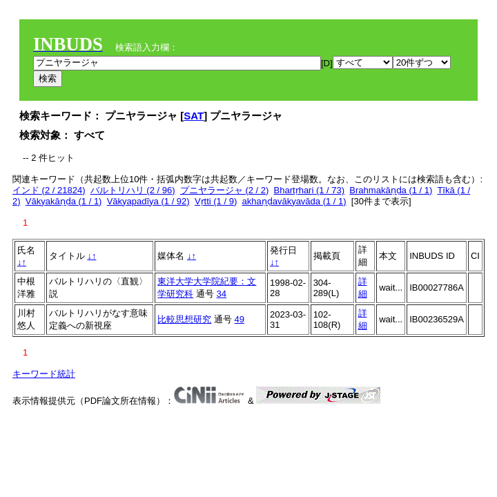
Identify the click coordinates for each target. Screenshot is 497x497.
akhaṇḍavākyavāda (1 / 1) (294, 201)
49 (239, 319)
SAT (194, 115)
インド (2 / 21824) (49, 190)
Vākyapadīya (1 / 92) (148, 201)
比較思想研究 (184, 319)
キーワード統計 (43, 374)
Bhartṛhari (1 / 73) (309, 190)
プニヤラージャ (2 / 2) (224, 190)
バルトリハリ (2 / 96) (132, 190)
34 (221, 294)
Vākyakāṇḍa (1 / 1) (64, 201)
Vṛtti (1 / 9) (216, 201)
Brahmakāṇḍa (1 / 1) (390, 190)
